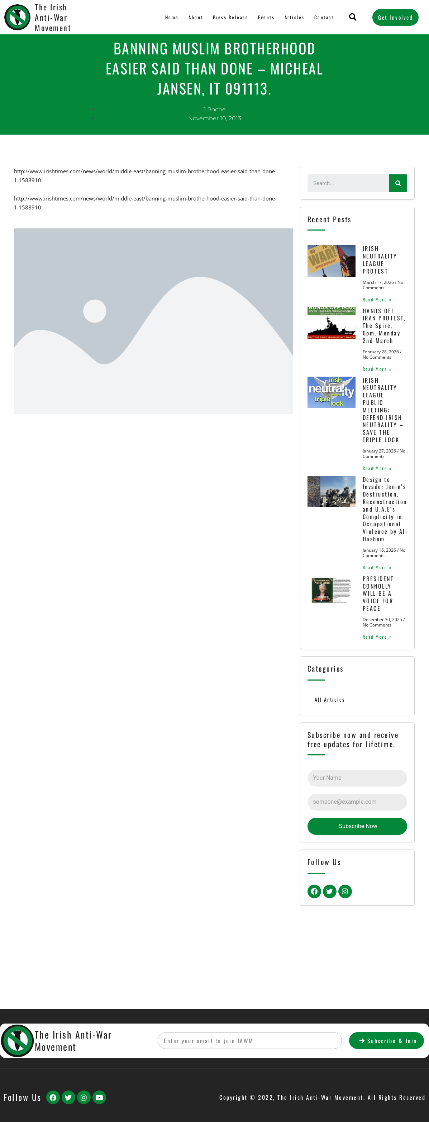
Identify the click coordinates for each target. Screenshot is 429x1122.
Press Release (230, 17)
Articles (294, 17)
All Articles (330, 771)
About (195, 17)
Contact (324, 17)
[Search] (398, 183)
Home (172, 17)
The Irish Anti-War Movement (53, 17)
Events (266, 17)
